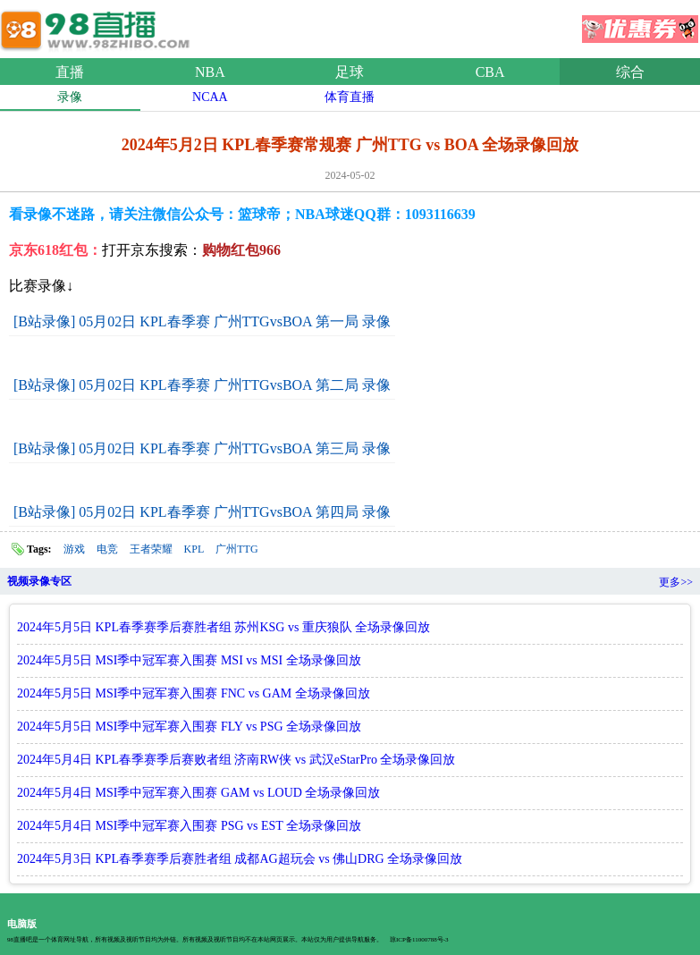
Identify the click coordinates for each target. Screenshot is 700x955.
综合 (630, 72)
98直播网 (98, 26)
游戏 (74, 549)
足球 (349, 72)
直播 (69, 72)
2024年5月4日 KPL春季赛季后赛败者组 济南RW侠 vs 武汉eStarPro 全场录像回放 (236, 759)
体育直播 (350, 97)
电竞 (107, 549)
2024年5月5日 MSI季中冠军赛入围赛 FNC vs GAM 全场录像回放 (193, 693)
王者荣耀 (151, 549)
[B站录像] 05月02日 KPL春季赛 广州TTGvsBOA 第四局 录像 (202, 512)
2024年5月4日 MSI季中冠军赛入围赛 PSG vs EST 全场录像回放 (189, 825)
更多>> (676, 582)
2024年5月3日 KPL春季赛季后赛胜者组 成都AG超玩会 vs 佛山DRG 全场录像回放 (239, 859)
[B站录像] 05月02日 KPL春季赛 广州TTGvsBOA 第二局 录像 (202, 385)
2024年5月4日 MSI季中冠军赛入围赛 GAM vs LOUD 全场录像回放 (198, 792)
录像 (69, 97)
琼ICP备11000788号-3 (419, 939)
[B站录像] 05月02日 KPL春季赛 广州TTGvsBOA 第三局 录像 (202, 448)
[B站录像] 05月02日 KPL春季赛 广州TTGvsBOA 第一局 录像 (202, 321)
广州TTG (236, 549)
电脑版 (22, 923)
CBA (490, 72)
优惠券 (640, 23)
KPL (194, 549)
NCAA (210, 97)
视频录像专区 (39, 581)
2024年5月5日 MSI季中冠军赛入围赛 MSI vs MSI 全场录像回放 (189, 660)
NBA (210, 72)
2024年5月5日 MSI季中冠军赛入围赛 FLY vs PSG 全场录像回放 (189, 726)
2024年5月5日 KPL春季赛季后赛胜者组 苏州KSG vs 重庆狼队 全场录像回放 (223, 627)
